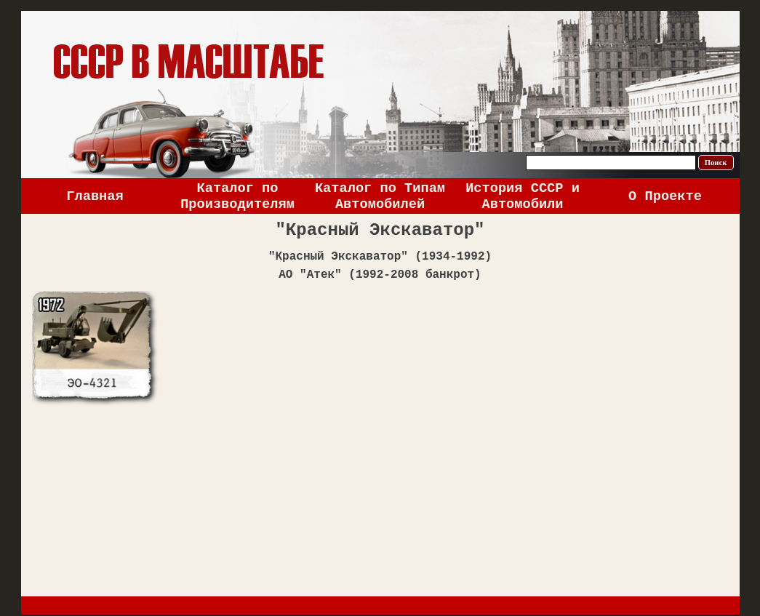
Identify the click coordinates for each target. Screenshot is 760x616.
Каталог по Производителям (237, 196)
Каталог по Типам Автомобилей (380, 196)
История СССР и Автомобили (522, 196)
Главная (94, 196)
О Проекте (665, 196)
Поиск (716, 163)
